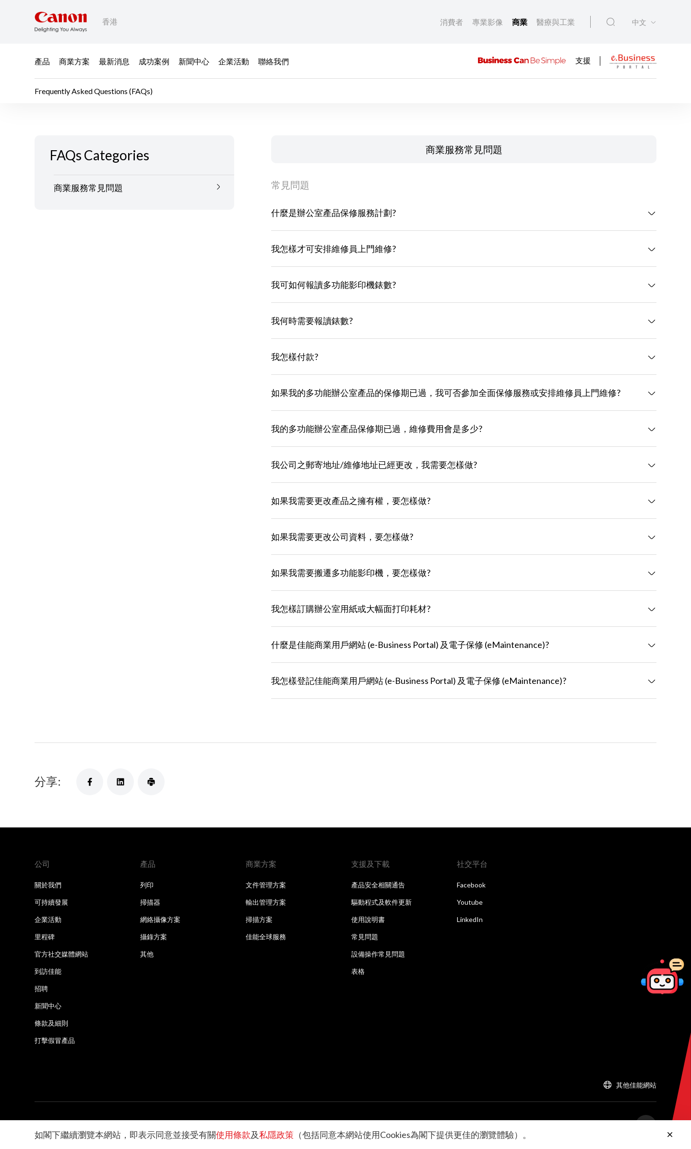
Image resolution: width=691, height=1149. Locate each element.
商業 (520, 21)
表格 (358, 971)
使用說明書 (368, 919)
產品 (42, 61)
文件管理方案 (266, 885)
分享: (48, 781)
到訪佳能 (48, 971)
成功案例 (154, 61)
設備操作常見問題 (378, 954)
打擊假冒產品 (55, 1040)
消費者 (452, 21)
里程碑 (45, 937)
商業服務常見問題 (88, 187)
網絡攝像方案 (160, 919)
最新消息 (114, 61)
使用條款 (233, 1134)
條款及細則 (51, 1023)
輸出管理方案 (266, 902)
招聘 (41, 988)
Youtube (470, 902)
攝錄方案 (153, 937)
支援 (583, 59)
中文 (639, 22)
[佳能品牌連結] (61, 22)
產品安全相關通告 (378, 885)
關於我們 (48, 885)
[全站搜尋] (610, 22)
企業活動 (233, 61)
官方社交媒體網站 (61, 954)
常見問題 (364, 937)
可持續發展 (51, 902)
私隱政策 (276, 1134)
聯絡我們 (273, 61)
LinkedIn (470, 919)
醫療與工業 (555, 21)
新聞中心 (194, 61)
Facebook (471, 885)
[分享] (89, 781)
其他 (147, 954)
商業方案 (74, 61)
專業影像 (488, 21)
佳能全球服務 (266, 937)
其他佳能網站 (636, 1085)
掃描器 (150, 902)
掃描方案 (259, 919)
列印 (147, 885)
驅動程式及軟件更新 (381, 902)
